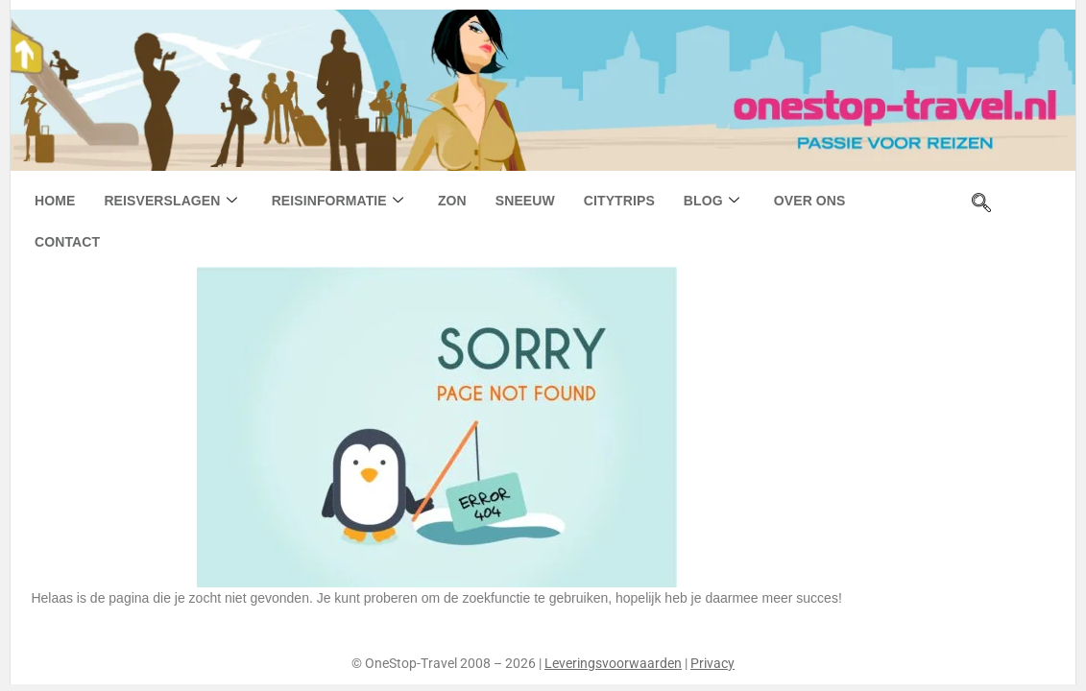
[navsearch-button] (981, 204)
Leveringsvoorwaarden (613, 663)
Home (55, 200)
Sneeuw (525, 200)
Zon (452, 200)
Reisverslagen (170, 201)
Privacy (712, 663)
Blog (711, 201)
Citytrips (619, 200)
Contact (67, 242)
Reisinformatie (337, 201)
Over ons (810, 200)
